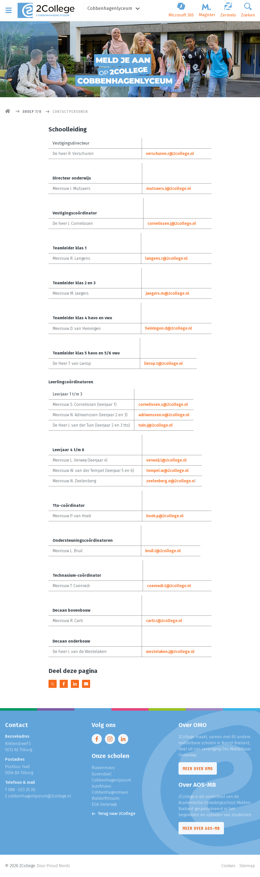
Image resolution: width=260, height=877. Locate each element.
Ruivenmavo (103, 769)
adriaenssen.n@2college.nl (163, 414)
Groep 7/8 (32, 111)
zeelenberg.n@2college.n (170, 480)
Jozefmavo (101, 787)
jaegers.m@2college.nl (167, 293)
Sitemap (247, 865)
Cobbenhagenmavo (110, 793)
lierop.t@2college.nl (163, 363)
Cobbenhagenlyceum (115, 8)
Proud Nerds (58, 865)
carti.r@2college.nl (164, 620)
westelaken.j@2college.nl (170, 651)
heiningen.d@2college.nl (168, 328)
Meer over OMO (198, 770)
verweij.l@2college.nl (166, 459)
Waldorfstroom (106, 800)
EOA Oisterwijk (104, 806)
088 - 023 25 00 (21, 791)
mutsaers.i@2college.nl (168, 188)
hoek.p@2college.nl (165, 515)
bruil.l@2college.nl (163, 550)
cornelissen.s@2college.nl (163, 404)
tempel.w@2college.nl (167, 470)
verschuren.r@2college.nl (170, 153)
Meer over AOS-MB (201, 830)
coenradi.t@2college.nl (169, 585)
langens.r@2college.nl (166, 258)
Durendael (101, 775)
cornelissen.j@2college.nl (172, 223)
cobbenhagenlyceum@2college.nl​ (39, 797)
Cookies (228, 865)
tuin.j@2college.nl (155, 425)
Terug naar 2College (113, 815)
